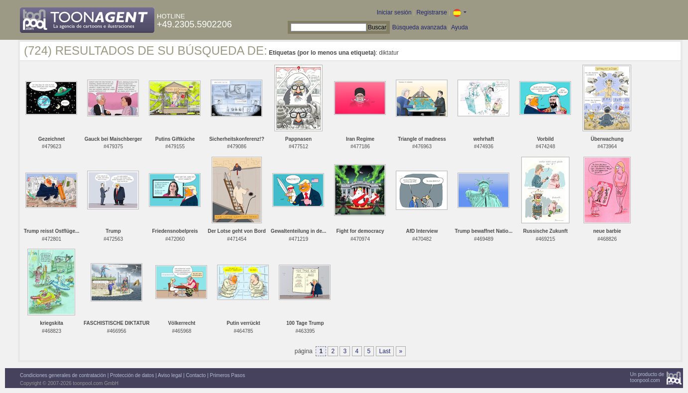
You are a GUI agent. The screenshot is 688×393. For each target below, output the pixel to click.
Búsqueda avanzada (419, 27)
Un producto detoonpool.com (647, 377)
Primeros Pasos (227, 375)
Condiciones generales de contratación (63, 375)
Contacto (196, 375)
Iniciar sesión (394, 12)
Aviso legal (170, 375)
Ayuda (459, 27)
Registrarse (431, 12)
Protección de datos (132, 375)
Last (385, 351)
